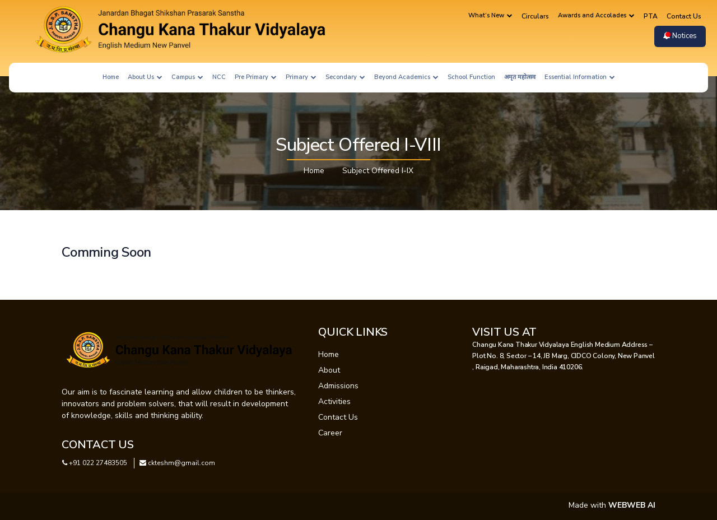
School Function (471, 77)
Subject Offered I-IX (377, 170)
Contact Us (684, 16)
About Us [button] (145, 77)
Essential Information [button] (579, 77)
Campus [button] (187, 77)
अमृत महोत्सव (520, 77)
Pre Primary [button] (256, 77)
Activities (334, 401)
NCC (219, 77)
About (329, 370)
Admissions (338, 385)
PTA (651, 16)
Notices (680, 36)
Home (111, 77)
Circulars (535, 16)
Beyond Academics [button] (406, 77)
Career (330, 433)
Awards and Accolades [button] (596, 15)
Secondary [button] (345, 77)
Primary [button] (301, 77)
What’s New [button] (490, 15)
